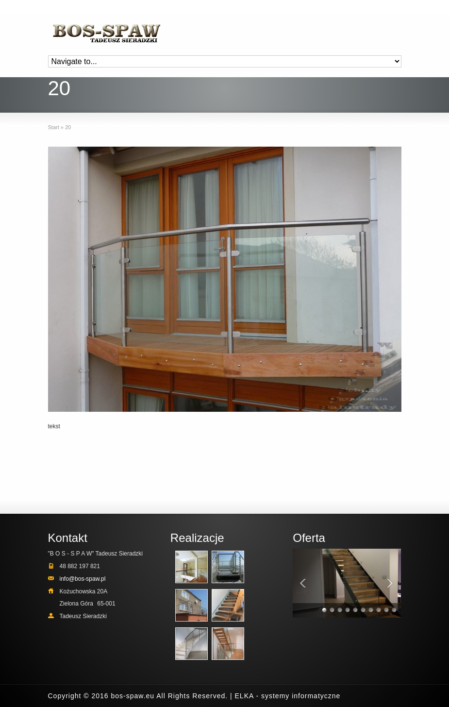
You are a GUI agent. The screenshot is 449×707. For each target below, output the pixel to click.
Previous (302, 583)
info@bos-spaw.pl (83, 578)
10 (394, 610)
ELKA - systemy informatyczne (288, 696)
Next (391, 583)
